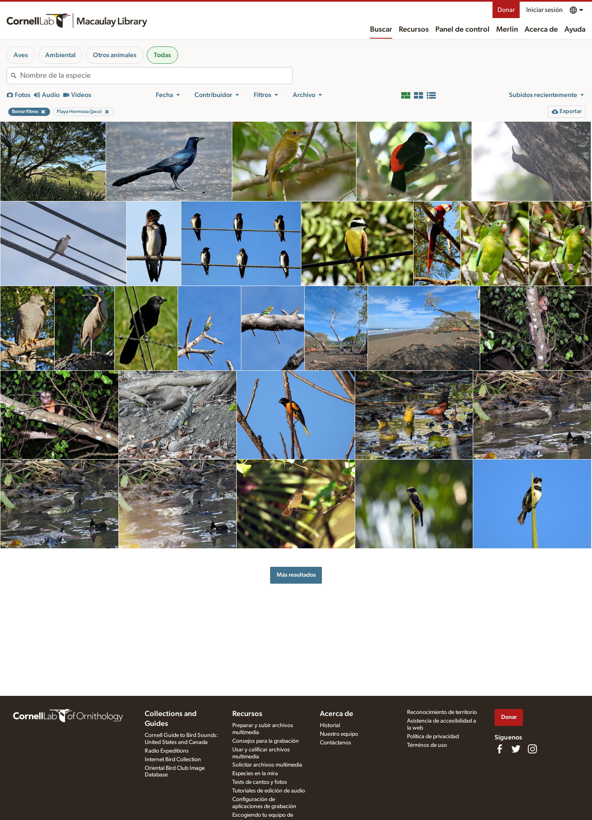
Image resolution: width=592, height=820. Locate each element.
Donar (506, 10)
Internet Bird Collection (173, 759)
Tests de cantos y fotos (259, 782)
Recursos (414, 29)
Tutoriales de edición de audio (268, 791)
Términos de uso (427, 745)
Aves (21, 55)
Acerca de (541, 29)
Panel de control (462, 29)
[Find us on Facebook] (499, 749)
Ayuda (574, 29)
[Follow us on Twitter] (516, 749)
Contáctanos (335, 743)
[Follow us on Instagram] (532, 749)
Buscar (381, 29)
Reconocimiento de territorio (442, 712)
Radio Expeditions (167, 751)
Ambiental (60, 55)
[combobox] (156, 75)
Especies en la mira (255, 773)
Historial (330, 725)
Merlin (507, 29)
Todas (162, 55)
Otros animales (114, 55)
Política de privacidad (433, 736)
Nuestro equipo (339, 734)
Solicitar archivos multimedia (267, 765)
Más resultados (296, 575)
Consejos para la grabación (265, 741)
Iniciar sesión (544, 10)
